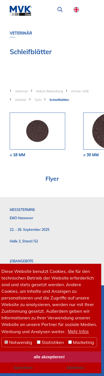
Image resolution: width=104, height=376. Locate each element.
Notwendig (18, 342)
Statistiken (50, 342)
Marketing (81, 342)
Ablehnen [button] (75, 367)
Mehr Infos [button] (78, 331)
